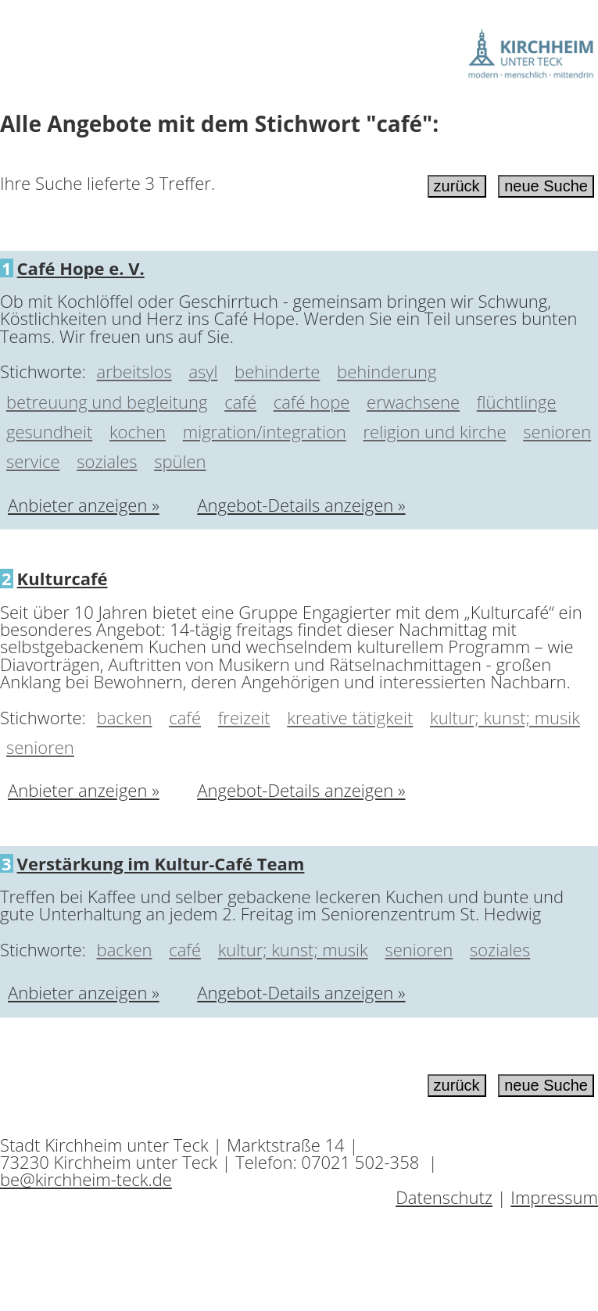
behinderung (386, 371)
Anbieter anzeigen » (83, 504)
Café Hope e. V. (81, 268)
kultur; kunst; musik (505, 717)
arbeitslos (134, 371)
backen (124, 717)
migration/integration (264, 431)
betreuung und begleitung (106, 401)
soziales (107, 461)
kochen (137, 431)
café (240, 401)
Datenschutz (444, 1197)
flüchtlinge (517, 401)
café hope (312, 401)
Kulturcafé (62, 578)
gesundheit (49, 431)
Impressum (554, 1197)
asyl (202, 371)
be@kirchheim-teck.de (86, 1179)
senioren (557, 431)
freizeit (244, 717)
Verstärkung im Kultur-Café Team (161, 863)
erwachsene (413, 401)
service (33, 461)
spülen (180, 461)
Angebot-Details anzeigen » (301, 504)
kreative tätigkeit (350, 717)
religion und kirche (435, 431)
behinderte (277, 371)
